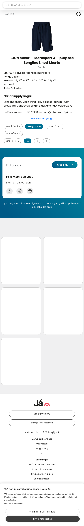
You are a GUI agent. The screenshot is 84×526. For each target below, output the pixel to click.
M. (27, 140)
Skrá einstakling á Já (42, 473)
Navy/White (34, 126)
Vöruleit (9, 14)
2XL (8, 140)
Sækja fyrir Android (42, 422)
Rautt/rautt (54, 126)
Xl (46, 140)
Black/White (13, 126)
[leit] (42, 5)
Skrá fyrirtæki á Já (42, 469)
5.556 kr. (62, 165)
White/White (13, 133)
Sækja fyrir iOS (42, 413)
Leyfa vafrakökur (42, 519)
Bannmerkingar (42, 478)
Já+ (42, 453)
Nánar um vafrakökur (13, 504)
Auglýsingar (42, 443)
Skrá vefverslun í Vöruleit (42, 464)
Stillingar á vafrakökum (42, 511)
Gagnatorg (42, 448)
